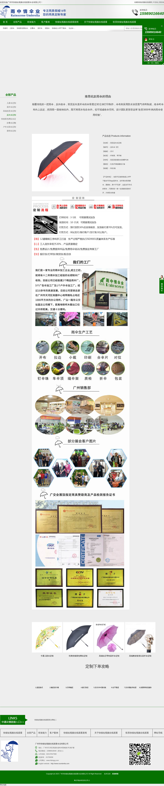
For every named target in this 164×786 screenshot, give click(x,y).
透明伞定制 (11, 131)
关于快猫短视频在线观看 (95, 22)
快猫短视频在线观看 (12, 733)
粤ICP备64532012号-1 (82, 780)
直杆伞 (40, 28)
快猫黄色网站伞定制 (8, 119)
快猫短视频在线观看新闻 (66, 22)
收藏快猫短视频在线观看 (143, 2)
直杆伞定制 (11, 107)
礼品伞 (71, 28)
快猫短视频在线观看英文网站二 (45, 720)
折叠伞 (32, 28)
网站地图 (3, 785)
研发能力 (31, 22)
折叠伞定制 (11, 123)
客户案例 (45, 22)
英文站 (161, 2)
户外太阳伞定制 (9, 127)
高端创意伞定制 (9, 111)
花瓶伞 (47, 28)
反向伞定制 (11, 115)
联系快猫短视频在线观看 (124, 22)
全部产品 (17, 22)
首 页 (5, 22)
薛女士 (151, 39)
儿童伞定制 (11, 103)
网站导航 (158, 733)
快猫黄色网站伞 (22, 28)
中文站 (155, 2)
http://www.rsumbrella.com (60, 764)
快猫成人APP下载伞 (59, 28)
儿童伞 (12, 28)
